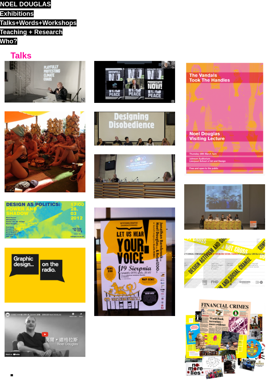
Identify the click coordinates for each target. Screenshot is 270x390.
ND (12, 375)
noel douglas (25, 4)
